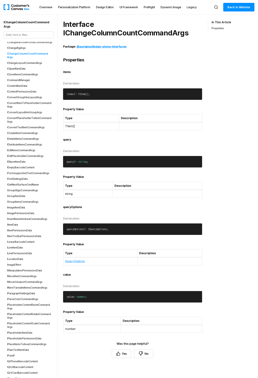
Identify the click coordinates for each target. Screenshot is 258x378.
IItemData (12, 224)
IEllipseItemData (16, 161)
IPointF (11, 355)
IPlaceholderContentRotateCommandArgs (29, 316)
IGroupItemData (16, 195)
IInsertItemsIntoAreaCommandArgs (27, 218)
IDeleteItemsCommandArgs (23, 138)
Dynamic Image (171, 7)
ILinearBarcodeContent (20, 241)
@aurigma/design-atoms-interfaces (101, 46)
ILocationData (15, 258)
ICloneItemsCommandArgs (22, 74)
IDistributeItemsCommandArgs (24, 144)
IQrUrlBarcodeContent (20, 367)
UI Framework (129, 7)
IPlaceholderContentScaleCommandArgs (28, 325)
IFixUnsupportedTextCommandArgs (28, 173)
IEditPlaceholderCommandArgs (25, 155)
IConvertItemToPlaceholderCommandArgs (29, 104)
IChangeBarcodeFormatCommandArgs (29, 42)
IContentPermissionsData (21, 91)
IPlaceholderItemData (19, 332)
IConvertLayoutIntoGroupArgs (24, 112)
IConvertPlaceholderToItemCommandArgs (29, 119)
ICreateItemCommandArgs (22, 133)
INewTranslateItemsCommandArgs (27, 287)
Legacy (192, 7)
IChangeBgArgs (16, 47)
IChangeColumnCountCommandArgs (27, 55)
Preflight (149, 7)
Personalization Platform (74, 7)
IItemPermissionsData (19, 230)
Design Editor (105, 7)
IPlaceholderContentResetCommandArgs (28, 306)
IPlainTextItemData (18, 349)
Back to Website (239, 7)
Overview (45, 7)
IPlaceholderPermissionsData (24, 338)
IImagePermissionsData (20, 213)
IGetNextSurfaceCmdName (23, 184)
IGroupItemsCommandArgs (22, 201)
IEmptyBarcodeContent (20, 167)
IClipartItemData (16, 68)
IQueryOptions (75, 261)
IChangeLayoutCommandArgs (24, 62)
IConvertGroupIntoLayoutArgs (24, 97)
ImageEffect (14, 264)
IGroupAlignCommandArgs (22, 190)
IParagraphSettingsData (21, 293)
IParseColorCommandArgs (22, 299)
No (144, 354)
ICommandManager (18, 80)
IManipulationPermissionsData (24, 270)
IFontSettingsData (17, 178)
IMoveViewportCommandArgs (24, 281)
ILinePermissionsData (19, 253)
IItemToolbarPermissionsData (24, 236)
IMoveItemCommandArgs (22, 276)
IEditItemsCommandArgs (21, 150)
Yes (121, 354)
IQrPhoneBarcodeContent (22, 361)
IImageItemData (16, 207)
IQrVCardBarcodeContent (22, 372)
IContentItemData (17, 85)
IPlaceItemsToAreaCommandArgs (26, 344)
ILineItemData (15, 247)
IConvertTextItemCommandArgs (26, 127)
